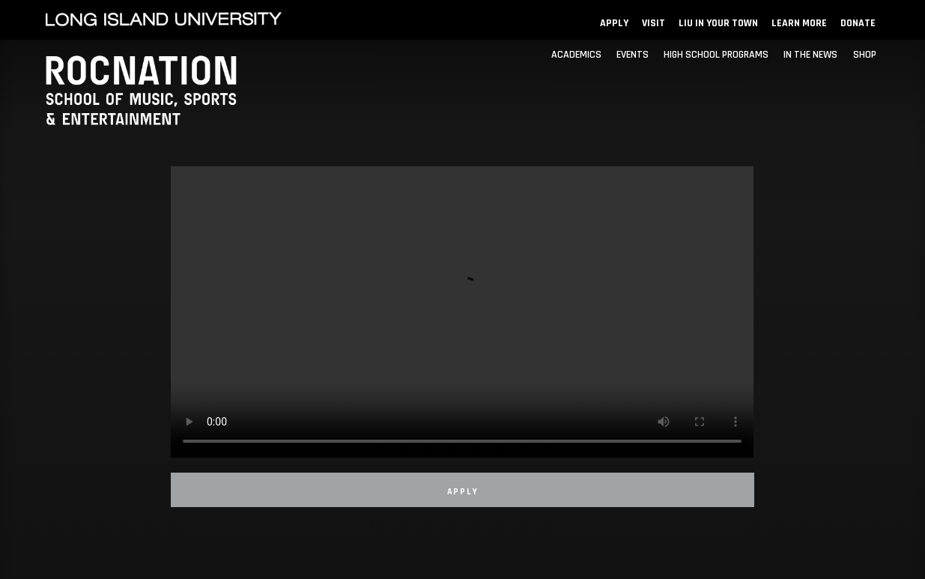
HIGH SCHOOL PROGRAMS (716, 54)
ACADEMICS (576, 54)
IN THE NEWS (810, 54)
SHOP (864, 54)
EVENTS (632, 54)
